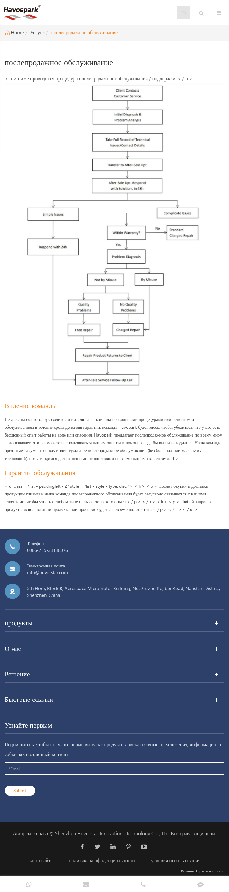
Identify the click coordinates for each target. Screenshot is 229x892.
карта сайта (41, 860)
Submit (20, 790)
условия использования (175, 860)
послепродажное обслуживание (84, 32)
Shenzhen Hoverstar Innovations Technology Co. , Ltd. (112, 833)
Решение (17, 673)
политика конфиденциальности (102, 860)
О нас (13, 648)
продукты (19, 622)
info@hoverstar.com (47, 572)
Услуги (37, 32)
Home (17, 32)
